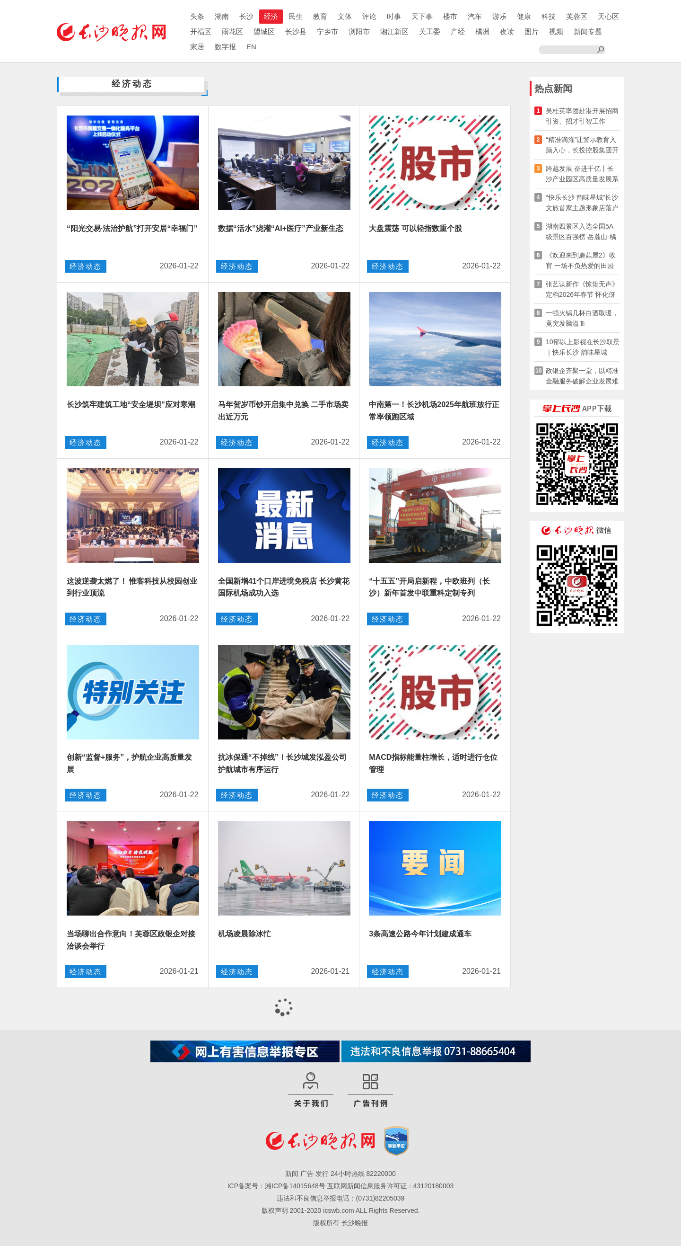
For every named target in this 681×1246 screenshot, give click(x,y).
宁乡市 (327, 31)
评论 (369, 16)
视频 (556, 31)
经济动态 (86, 266)
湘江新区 (394, 31)
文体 (345, 16)
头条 (197, 16)
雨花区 (232, 31)
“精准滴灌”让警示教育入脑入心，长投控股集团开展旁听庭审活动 (582, 145)
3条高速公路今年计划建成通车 (420, 934)
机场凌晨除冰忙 (244, 934)
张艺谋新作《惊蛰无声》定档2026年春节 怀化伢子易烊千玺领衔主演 (582, 290)
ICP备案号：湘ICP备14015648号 (276, 1186)
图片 (531, 31)
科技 (548, 16)
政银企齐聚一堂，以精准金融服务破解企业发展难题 (582, 376)
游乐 (499, 16)
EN (251, 47)
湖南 (222, 16)
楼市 (450, 16)
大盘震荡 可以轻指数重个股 (415, 228)
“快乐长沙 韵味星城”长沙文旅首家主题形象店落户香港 (582, 203)
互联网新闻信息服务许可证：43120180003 (390, 1186)
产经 (458, 31)
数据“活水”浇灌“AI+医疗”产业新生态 (280, 228)
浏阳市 (359, 31)
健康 (524, 16)
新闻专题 (588, 31)
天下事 (422, 16)
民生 (295, 16)
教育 (320, 16)
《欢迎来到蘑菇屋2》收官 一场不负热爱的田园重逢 (581, 261)
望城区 (264, 31)
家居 (197, 47)
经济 (271, 16)
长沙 (246, 16)
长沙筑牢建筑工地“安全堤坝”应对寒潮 (131, 404)
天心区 (608, 16)
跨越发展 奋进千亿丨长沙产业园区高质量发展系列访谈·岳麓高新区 (582, 174)
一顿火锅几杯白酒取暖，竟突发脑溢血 (582, 318)
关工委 (429, 31)
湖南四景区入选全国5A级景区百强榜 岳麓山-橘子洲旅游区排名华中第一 (582, 232)
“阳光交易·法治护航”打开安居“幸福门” (132, 228)
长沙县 (295, 31)
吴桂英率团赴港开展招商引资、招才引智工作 (582, 116)
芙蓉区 (576, 16)
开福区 (200, 31)
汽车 (475, 16)
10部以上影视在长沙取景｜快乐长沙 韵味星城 (583, 347)
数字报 (225, 47)
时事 (394, 16)
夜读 (507, 31)
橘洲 (482, 31)
